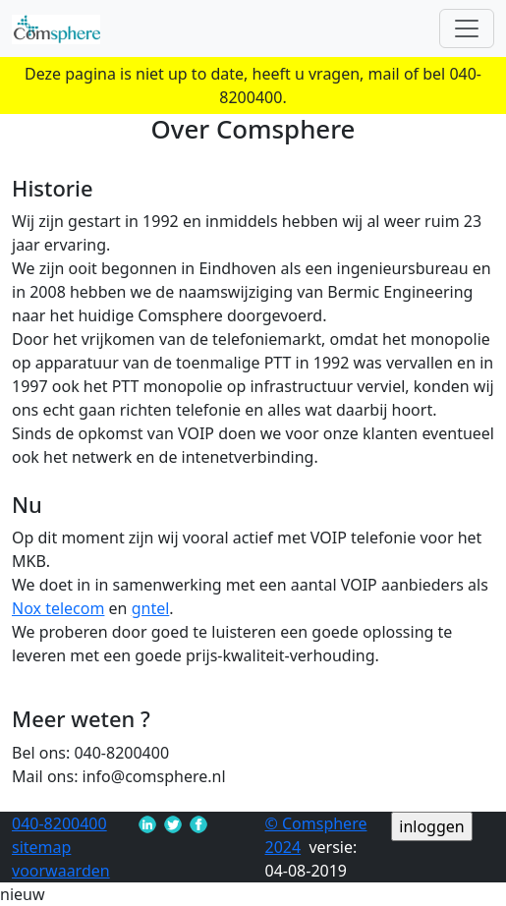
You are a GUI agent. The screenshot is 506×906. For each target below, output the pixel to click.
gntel (151, 608)
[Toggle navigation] (466, 28)
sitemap (41, 847)
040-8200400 (59, 823)
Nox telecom (58, 608)
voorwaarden (61, 870)
